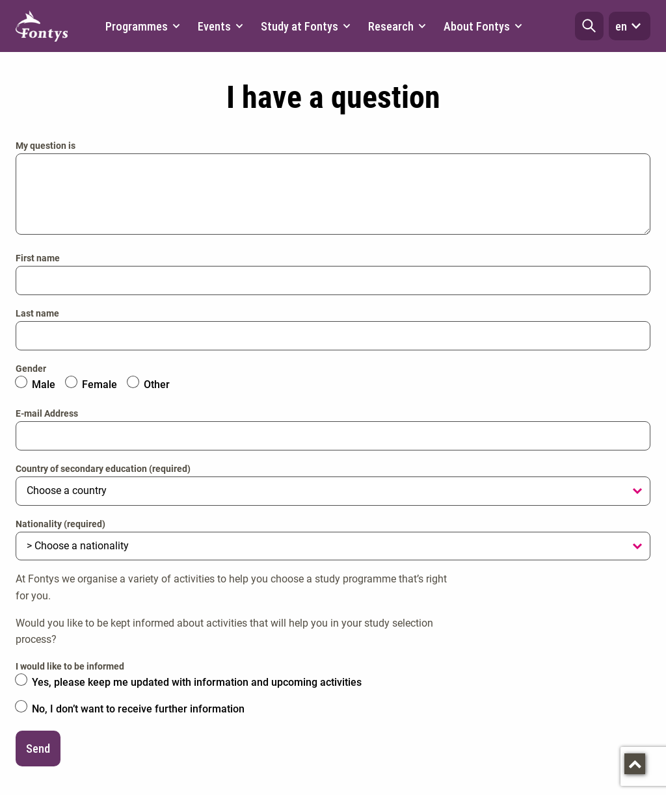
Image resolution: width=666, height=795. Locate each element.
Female (99, 384)
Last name (37, 313)
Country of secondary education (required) (103, 468)
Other (157, 384)
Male (43, 384)
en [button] (629, 26)
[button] (589, 26)
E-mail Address (47, 413)
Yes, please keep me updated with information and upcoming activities (197, 682)
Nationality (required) (60, 524)
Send (38, 748)
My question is (45, 145)
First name (38, 258)
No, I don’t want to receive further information (138, 709)
